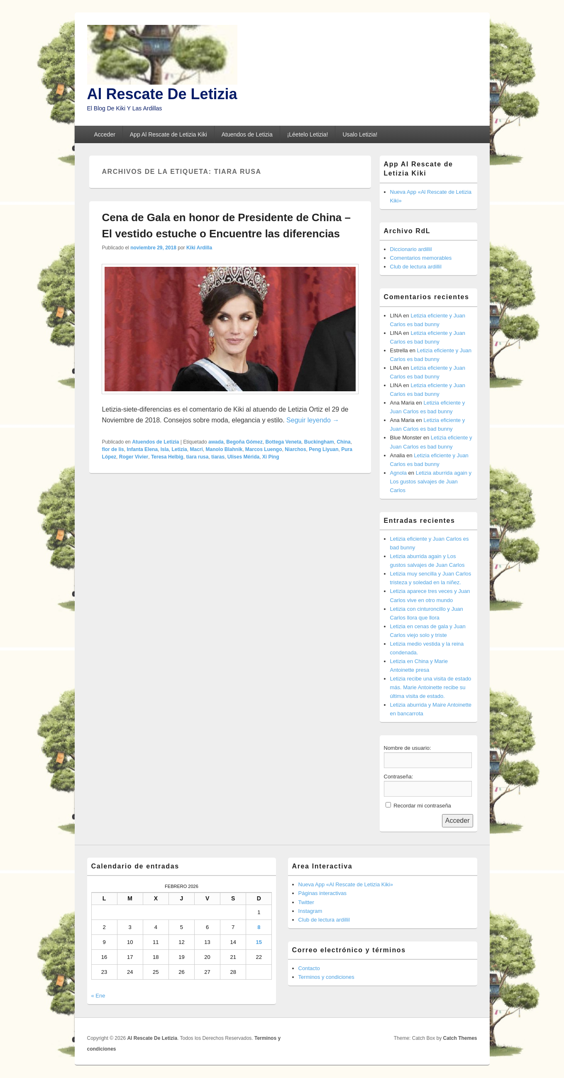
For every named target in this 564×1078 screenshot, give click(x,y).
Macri (196, 449)
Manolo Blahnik (224, 449)
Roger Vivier (133, 457)
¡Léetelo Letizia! (307, 134)
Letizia (179, 449)
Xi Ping (270, 457)
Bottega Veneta (283, 442)
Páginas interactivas (322, 893)
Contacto (309, 968)
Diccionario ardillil (411, 249)
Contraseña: (398, 776)
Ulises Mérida (243, 457)
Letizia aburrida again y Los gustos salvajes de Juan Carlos (431, 481)
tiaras (218, 457)
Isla (165, 449)
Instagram (310, 911)
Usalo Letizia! (359, 134)
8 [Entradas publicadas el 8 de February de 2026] (258, 927)
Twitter (306, 902)
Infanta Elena (142, 449)
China (343, 442)
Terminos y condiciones (326, 977)
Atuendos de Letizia (247, 134)
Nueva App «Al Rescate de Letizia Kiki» (345, 884)
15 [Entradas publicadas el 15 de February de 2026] (259, 942)
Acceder (104, 134)
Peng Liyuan (323, 449)
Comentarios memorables (421, 258)
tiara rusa (197, 457)
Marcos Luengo (263, 449)
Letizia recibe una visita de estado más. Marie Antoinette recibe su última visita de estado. (430, 687)
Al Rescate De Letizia (162, 93)
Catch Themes (460, 1038)
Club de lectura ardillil (416, 266)
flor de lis (113, 449)
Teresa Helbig (167, 457)
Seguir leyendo (312, 420)
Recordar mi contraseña (422, 805)
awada (216, 442)
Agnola (398, 473)
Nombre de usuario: (407, 748)
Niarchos (295, 449)
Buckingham (319, 442)
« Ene (98, 996)
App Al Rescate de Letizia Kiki (168, 134)
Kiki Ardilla (199, 248)
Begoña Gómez (244, 442)
